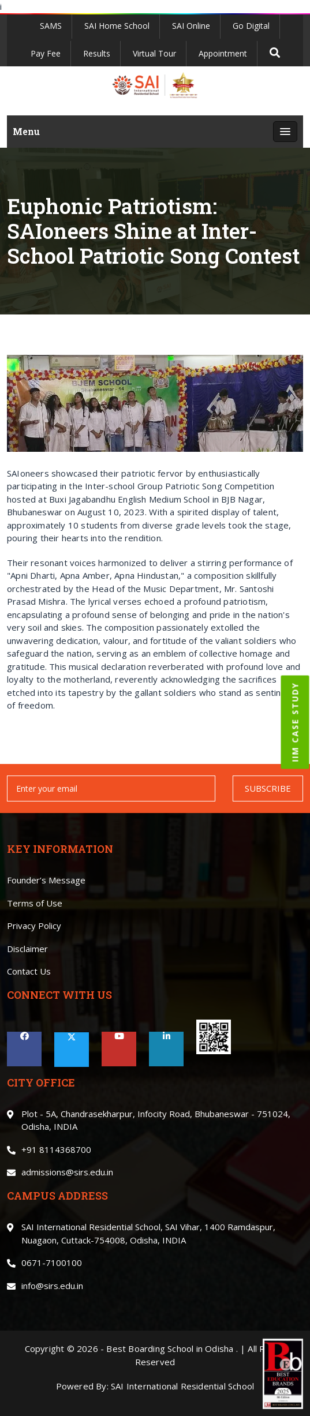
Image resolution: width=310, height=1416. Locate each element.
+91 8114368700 (56, 1149)
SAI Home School (117, 25)
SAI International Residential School (182, 1386)
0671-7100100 (51, 1262)
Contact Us (29, 971)
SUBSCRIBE (268, 788)
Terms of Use (34, 903)
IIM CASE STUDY (295, 722)
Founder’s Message (46, 880)
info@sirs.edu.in (52, 1285)
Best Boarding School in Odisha (169, 1348)
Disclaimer (27, 948)
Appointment (223, 53)
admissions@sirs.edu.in (67, 1172)
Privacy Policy (34, 925)
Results (96, 53)
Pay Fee (46, 53)
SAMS (51, 25)
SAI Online (191, 25)
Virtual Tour (154, 53)
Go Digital (251, 25)
